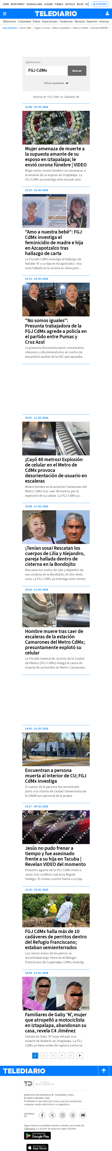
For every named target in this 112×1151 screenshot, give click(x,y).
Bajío (80, 4)
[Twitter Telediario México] (52, 1115)
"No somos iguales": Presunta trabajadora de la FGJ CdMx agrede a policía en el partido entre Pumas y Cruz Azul (56, 331)
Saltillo (70, 4)
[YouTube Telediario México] (83, 1115)
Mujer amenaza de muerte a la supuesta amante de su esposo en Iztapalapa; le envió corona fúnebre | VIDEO (56, 156)
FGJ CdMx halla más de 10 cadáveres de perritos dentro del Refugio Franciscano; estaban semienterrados (56, 939)
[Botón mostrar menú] (5, 14)
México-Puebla (80, 28)
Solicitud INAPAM (99, 28)
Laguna (48, 4)
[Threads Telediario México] (72, 1115)
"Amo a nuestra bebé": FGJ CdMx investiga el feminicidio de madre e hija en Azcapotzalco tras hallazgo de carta (54, 242)
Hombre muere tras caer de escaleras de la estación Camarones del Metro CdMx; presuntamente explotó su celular (55, 642)
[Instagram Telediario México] (62, 1115)
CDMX (6, 4)
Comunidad (24, 22)
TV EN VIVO (101, 4)
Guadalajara (34, 4)
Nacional (80, 22)
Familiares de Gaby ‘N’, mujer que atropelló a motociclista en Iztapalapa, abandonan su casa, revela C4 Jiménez (56, 1022)
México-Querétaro (62, 28)
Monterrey (18, 4)
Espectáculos (50, 22)
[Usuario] (107, 13)
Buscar (77, 71)
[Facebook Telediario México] (42, 1115)
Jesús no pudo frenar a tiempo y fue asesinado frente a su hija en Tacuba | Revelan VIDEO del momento (55, 856)
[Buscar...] (46, 70)
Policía (36, 22)
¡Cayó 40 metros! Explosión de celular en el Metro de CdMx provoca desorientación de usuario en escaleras (56, 470)
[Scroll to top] (103, 1071)
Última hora (9, 22)
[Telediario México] (56, 14)
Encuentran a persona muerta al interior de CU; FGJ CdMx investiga (55, 776)
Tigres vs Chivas (42, 28)
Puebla (59, 4)
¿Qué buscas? (33, 62)
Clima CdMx (25, 28)
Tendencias (66, 22)
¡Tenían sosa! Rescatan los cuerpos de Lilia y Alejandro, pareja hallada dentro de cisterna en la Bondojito (55, 556)
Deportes (92, 22)
